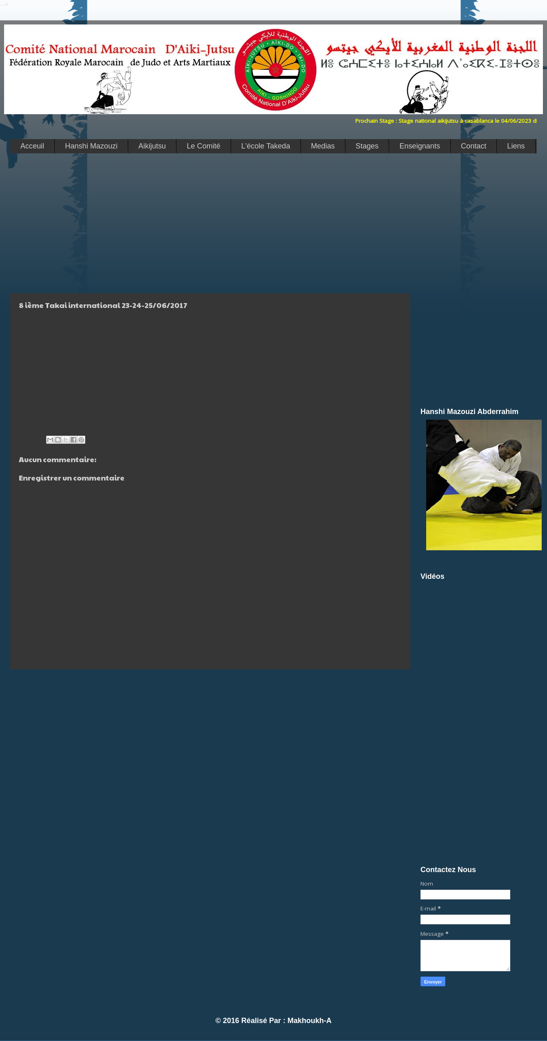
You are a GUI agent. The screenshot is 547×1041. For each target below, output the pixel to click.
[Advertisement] (162, 223)
